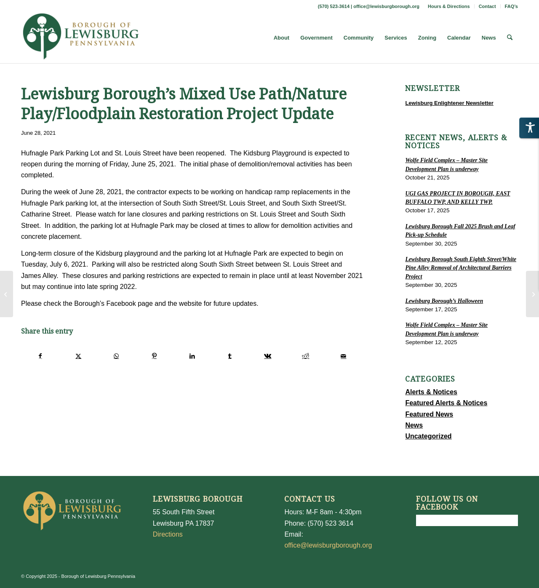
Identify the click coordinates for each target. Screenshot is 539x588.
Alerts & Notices (431, 392)
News (414, 425)
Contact (487, 6)
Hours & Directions (449, 6)
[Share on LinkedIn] (192, 356)
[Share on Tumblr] (230, 356)
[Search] (510, 38)
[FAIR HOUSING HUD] (6, 294)
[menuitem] (449, 6)
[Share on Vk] (268, 356)
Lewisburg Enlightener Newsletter (449, 103)
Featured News (429, 414)
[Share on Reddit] (305, 356)
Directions (168, 534)
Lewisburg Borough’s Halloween (444, 301)
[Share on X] (78, 356)
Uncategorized (428, 436)
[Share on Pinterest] (154, 356)
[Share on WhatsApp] (116, 356)
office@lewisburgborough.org (386, 6)
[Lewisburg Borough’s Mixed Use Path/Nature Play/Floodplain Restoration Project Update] (532, 294)
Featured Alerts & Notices (446, 402)
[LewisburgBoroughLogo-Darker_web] (81, 38)
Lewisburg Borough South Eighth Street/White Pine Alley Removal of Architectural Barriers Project (460, 268)
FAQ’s (511, 6)
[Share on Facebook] (40, 356)
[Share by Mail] (343, 356)
